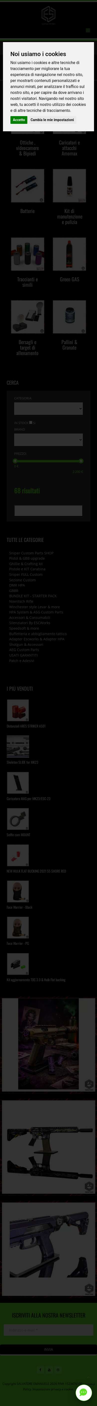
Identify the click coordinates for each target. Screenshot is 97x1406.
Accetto (19, 120)
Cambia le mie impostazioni (52, 120)
